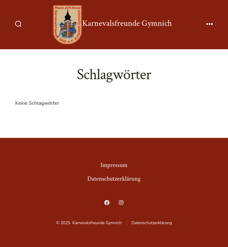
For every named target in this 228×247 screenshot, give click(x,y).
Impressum (114, 165)
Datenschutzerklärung (113, 179)
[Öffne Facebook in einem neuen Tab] (107, 202)
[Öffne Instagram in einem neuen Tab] (121, 202)
